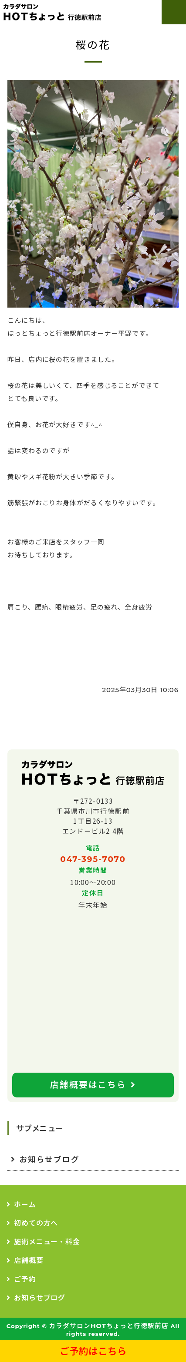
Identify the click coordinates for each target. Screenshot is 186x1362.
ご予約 (25, 1279)
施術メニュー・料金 (47, 1242)
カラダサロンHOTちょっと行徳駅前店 (108, 1326)
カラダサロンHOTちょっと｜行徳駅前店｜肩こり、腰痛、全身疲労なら (51, 12)
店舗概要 (29, 1260)
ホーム (25, 1204)
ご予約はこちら (93, 1351)
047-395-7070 (92, 859)
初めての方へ (36, 1223)
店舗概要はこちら (88, 1085)
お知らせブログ (49, 1159)
